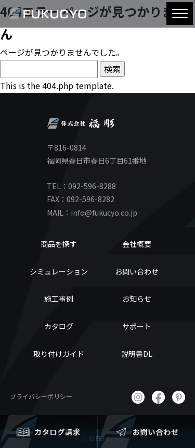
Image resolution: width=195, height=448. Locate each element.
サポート (136, 326)
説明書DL (136, 354)
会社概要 (136, 244)
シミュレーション (59, 271)
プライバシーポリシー (41, 396)
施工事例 (58, 298)
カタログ (58, 326)
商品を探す (59, 244)
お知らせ (136, 298)
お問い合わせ (137, 271)
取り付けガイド (58, 354)
